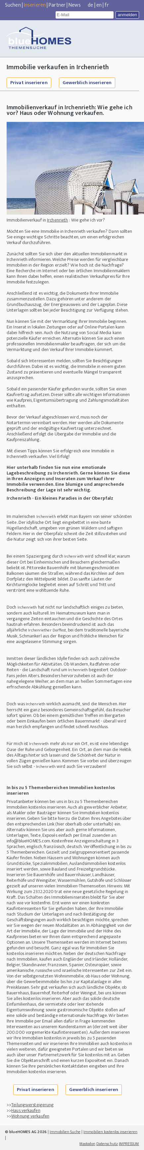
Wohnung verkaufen (30, 1116)
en (99, 5)
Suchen (13, 5)
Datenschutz (107, 1143)
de (90, 5)
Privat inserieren (29, 82)
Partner (57, 5)
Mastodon (87, 1143)
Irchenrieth (57, 220)
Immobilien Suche (65, 1131)
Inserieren (35, 5)
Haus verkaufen (25, 1110)
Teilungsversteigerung (32, 1105)
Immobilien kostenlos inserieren (110, 1131)
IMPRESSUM (129, 1143)
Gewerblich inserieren (87, 82)
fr (107, 5)
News (74, 5)
